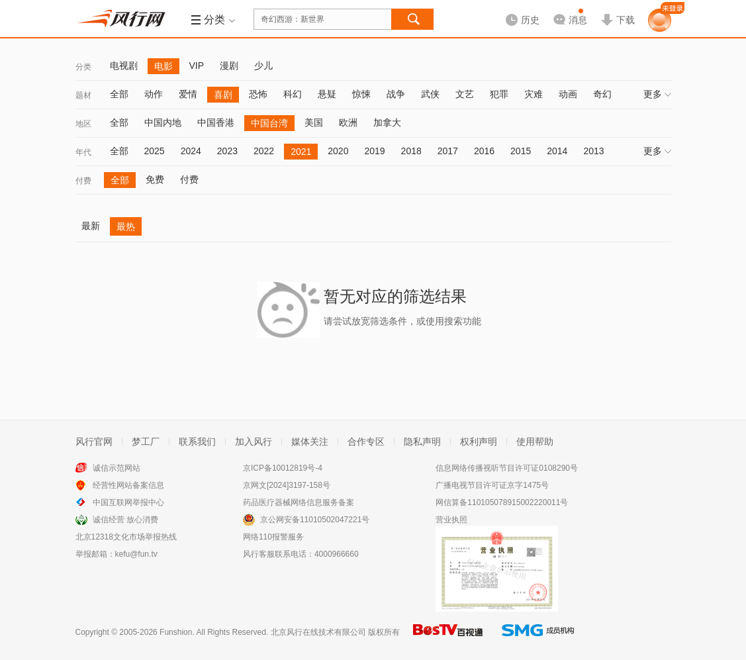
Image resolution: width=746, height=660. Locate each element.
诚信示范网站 (116, 468)
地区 (83, 123)
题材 (83, 95)
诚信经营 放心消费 (125, 519)
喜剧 (223, 94)
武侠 (430, 94)
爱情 (188, 94)
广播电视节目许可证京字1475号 (492, 485)
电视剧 (124, 65)
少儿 (263, 65)
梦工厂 (146, 441)
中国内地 (162, 122)
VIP (197, 65)
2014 (557, 151)
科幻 (292, 94)
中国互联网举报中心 (128, 502)
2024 (191, 151)
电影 (163, 66)
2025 (154, 151)
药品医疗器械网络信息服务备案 (298, 502)
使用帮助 (534, 441)
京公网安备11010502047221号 (314, 519)
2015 (520, 151)
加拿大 (387, 122)
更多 (657, 94)
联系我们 (197, 441)
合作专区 (366, 441)
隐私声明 (422, 441)
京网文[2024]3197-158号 (286, 485)
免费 (155, 179)
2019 (374, 151)
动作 (153, 94)
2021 (301, 151)
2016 (484, 151)
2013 (593, 151)
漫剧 (229, 65)
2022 (264, 151)
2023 (227, 151)
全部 (119, 94)
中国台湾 (269, 123)
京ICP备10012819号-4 (282, 468)
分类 (83, 66)
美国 (313, 122)
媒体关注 (309, 441)
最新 (90, 225)
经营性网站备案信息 (128, 485)
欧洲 (348, 122)
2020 (338, 151)
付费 (83, 180)
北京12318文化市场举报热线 (126, 537)
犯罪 (499, 94)
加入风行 (253, 441)
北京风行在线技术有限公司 (318, 632)
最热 (126, 226)
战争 (396, 94)
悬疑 (327, 94)
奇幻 (602, 94)
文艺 (464, 94)
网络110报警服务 (273, 537)
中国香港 (215, 122)
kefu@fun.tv (136, 554)
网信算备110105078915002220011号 (502, 502)
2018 (411, 151)
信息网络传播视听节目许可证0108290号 (507, 468)
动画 (568, 94)
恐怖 (258, 94)
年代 (83, 152)
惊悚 (361, 94)
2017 (448, 151)
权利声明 (478, 441)
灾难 (533, 94)
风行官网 (94, 441)
